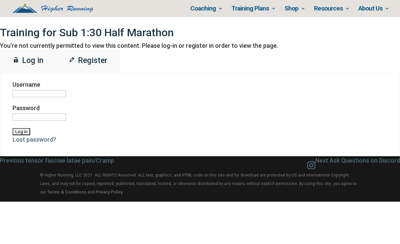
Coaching (203, 9)
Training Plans (250, 9)
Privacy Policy (109, 192)
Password (26, 107)
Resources (328, 9)
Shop (291, 9)
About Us (370, 9)
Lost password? (34, 139)
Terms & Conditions (66, 192)
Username (26, 84)
